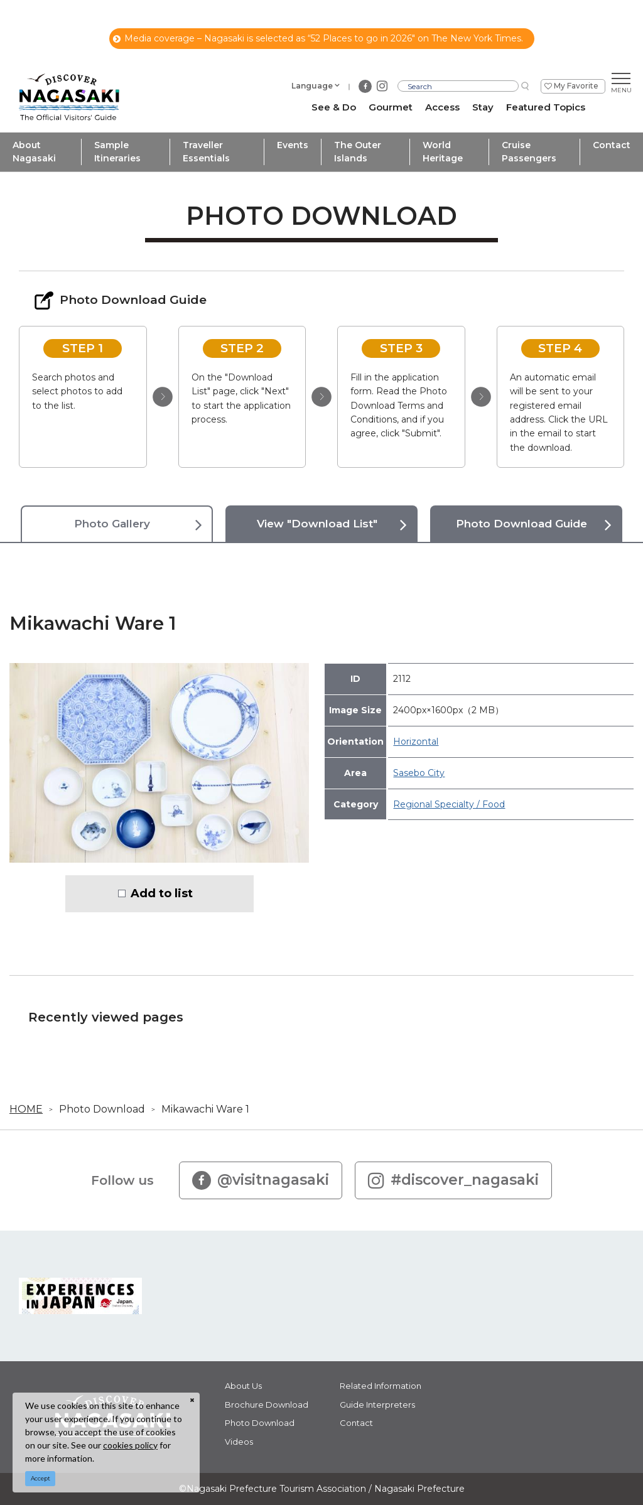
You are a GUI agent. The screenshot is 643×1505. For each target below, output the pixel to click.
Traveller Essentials (206, 151)
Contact (611, 145)
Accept (40, 1478)
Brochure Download (266, 1405)
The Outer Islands (357, 151)
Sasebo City (419, 773)
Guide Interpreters (377, 1405)
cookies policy (130, 1445)
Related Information (380, 1386)
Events (292, 145)
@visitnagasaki (260, 1180)
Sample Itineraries (117, 151)
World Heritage (443, 151)
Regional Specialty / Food (449, 804)
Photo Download (102, 1109)
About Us (243, 1386)
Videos (239, 1442)
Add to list (162, 893)
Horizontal (415, 741)
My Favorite (576, 85)
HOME (26, 1109)
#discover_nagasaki (453, 1180)
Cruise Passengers (529, 151)
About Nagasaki (34, 151)
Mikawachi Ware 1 (205, 1109)
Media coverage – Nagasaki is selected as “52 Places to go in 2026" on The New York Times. (318, 38)
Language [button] (312, 85)
